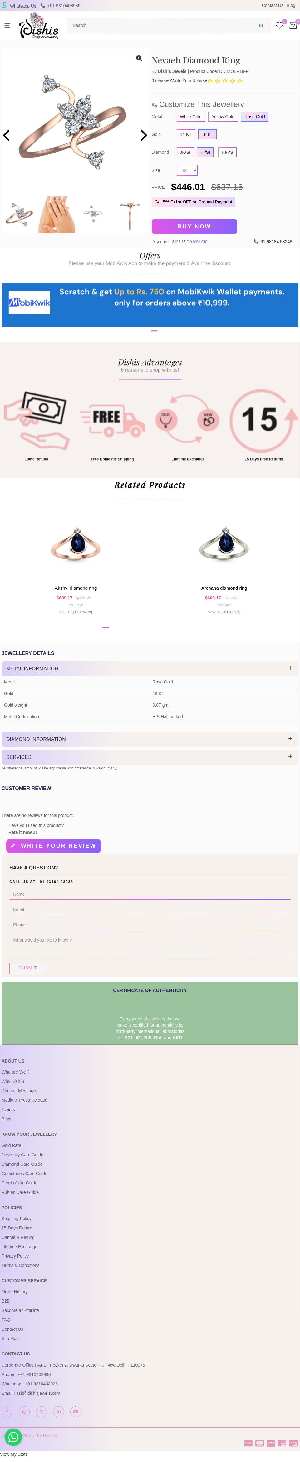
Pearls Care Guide (19, 1187)
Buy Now (194, 226)
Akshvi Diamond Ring (76, 593)
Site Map (10, 1343)
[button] (146, 354)
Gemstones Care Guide (24, 1178)
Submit (28, 972)
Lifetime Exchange (19, 1251)
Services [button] (19, 763)
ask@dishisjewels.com (38, 1398)
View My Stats (13, 1459)
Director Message (19, 1096)
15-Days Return (17, 1233)
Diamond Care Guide (22, 1169)
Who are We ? (15, 1077)
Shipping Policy (17, 1223)
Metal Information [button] (32, 675)
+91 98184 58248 (275, 240)
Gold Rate (11, 1150)
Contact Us (272, 5)
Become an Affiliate (20, 1315)
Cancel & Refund (18, 1242)
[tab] (150, 675)
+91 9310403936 (34, 1379)
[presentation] (7, 136)
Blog (291, 5)
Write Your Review (189, 80)
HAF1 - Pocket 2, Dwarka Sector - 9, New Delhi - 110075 (90, 1370)
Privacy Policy (15, 1261)
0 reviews (161, 80)
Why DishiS (13, 1086)
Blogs (7, 1124)
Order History (14, 1296)
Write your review (58, 852)
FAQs (7, 1325)
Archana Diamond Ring (224, 593)
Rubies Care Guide (20, 1197)
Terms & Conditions (20, 1270)
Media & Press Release (24, 1105)
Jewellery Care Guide (22, 1159)
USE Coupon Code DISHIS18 (204, 5)
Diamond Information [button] (36, 745)
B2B (6, 1306)
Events (8, 1114)
